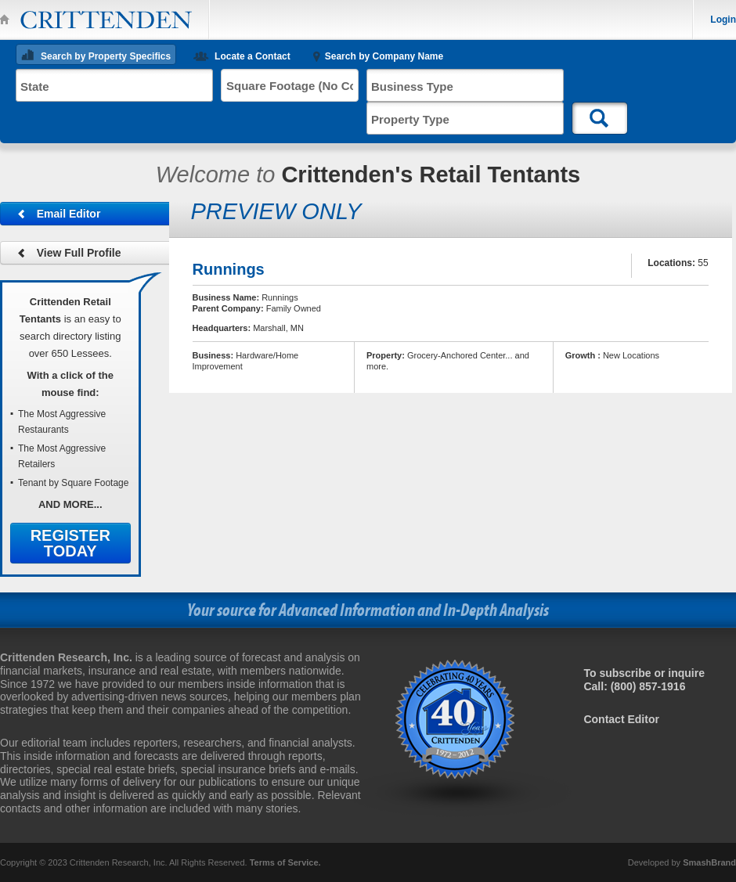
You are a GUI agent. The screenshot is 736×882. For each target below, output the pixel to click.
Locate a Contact (252, 56)
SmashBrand (709, 862)
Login (723, 19)
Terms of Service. (285, 862)
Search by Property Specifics (106, 56)
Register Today (70, 543)
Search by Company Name (384, 56)
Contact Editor (620, 719)
